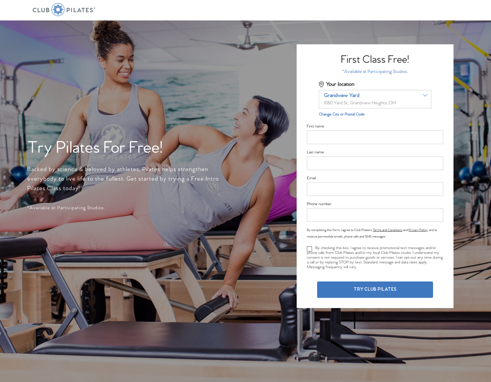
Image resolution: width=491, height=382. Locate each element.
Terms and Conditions (387, 230)
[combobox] (375, 99)
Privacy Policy (418, 230)
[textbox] (375, 99)
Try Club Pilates (375, 289)
